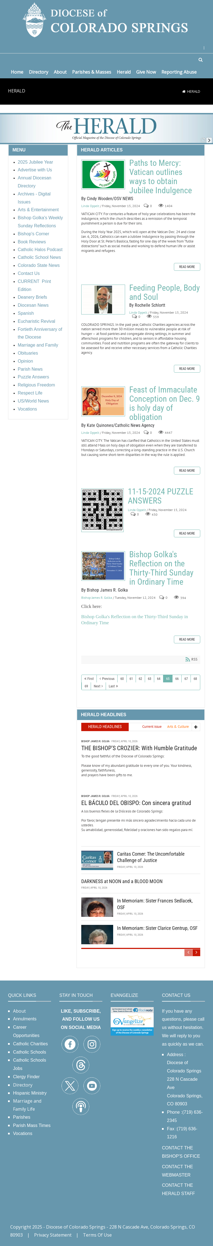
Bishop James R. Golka (96, 597)
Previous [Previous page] (108, 679)
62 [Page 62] (140, 679)
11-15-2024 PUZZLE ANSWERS (102, 510)
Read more (187, 267)
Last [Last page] (112, 686)
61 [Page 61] (131, 679)
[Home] (184, 91)
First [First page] (90, 679)
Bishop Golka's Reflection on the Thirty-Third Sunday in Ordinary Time (103, 566)
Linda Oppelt (90, 206)
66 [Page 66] (177, 679)
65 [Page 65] (167, 679)
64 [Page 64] (158, 679)
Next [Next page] (97, 686)
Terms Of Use (97, 1235)
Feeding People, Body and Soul (103, 299)
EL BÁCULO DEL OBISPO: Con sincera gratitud (136, 802)
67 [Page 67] (186, 679)
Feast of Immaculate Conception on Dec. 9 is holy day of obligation (103, 401)
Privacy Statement (53, 1235)
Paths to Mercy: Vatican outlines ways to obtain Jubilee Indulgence (103, 174)
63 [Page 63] (149, 679)
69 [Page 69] (86, 686)
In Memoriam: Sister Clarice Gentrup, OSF (157, 928)
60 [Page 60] (122, 679)
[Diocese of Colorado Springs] (106, 19)
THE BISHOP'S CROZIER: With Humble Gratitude (139, 748)
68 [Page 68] (195, 679)
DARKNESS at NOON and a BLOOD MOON (122, 881)
